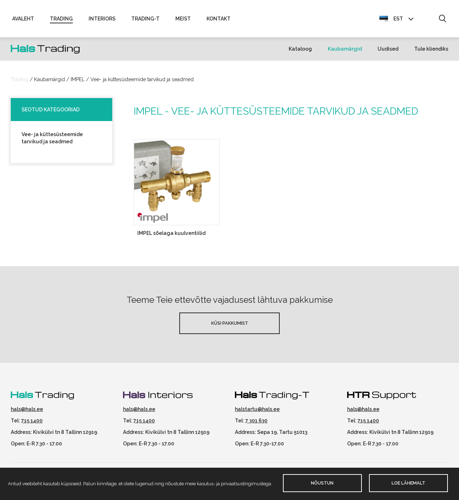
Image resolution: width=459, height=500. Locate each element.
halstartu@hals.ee (257, 409)
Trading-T (145, 19)
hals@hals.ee (27, 409)
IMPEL (78, 79)
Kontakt (219, 19)
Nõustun (322, 483)
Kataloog (300, 49)
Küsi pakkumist (229, 323)
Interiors (102, 19)
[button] (442, 19)
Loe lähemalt (408, 483)
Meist (183, 19)
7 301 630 (256, 420)
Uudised (388, 49)
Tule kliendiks (431, 49)
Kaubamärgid (345, 49)
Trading (61, 19)
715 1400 (32, 420)
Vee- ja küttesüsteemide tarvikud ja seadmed (142, 79)
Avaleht (23, 19)
